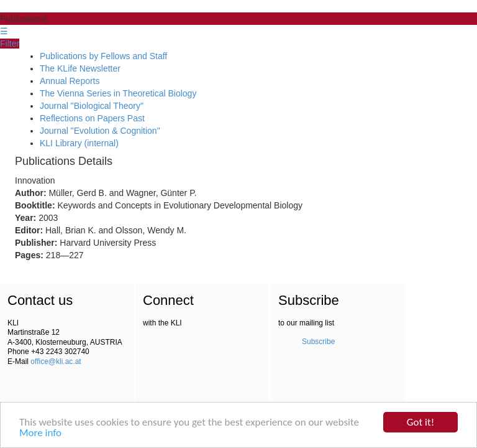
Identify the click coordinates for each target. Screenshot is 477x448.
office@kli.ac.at (55, 361)
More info (40, 433)
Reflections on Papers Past (92, 118)
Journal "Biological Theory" (91, 106)
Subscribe (318, 341)
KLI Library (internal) (79, 143)
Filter (9, 44)
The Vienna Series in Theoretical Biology (118, 93)
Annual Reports (70, 81)
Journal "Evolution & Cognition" (100, 131)
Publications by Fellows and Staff (103, 56)
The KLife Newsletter (80, 68)
